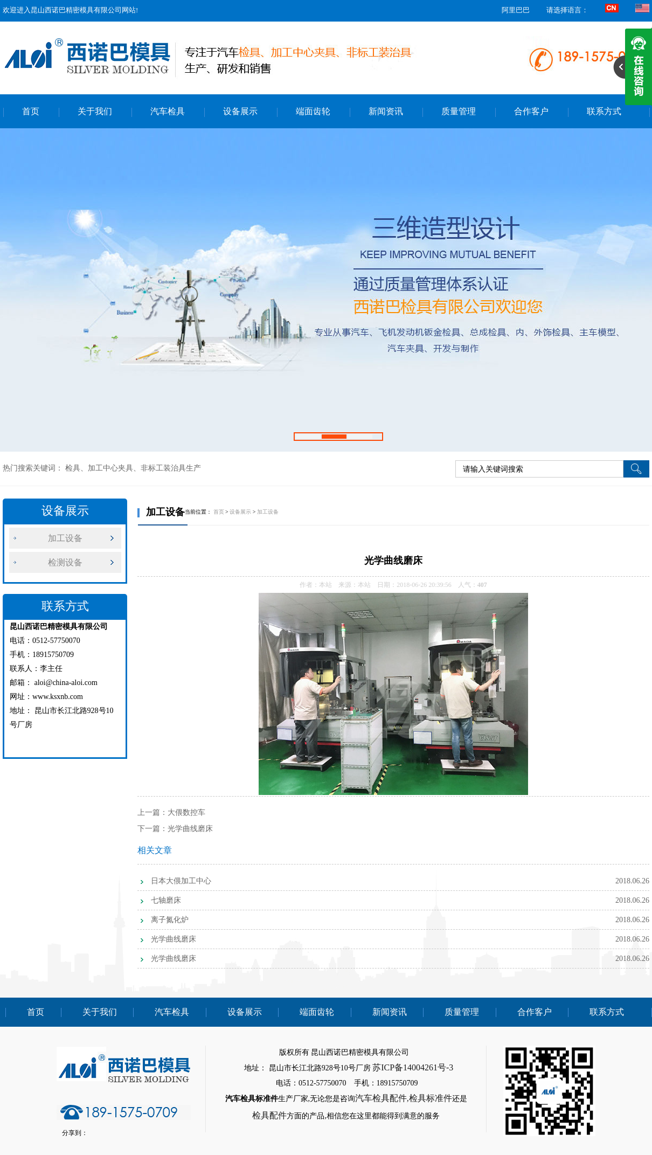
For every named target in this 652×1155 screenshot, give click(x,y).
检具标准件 (430, 1098)
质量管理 (458, 111)
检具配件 (269, 1115)
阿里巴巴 (516, 10)
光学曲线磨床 (190, 829)
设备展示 (240, 111)
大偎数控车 (186, 812)
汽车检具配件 (381, 1098)
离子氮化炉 (170, 920)
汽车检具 (167, 111)
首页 (30, 111)
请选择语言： (567, 10)
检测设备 (65, 562)
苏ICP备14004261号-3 (412, 1067)
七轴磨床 (166, 900)
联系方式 (604, 111)
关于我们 (95, 111)
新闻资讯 (386, 111)
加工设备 (65, 538)
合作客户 (531, 111)
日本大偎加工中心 (181, 881)
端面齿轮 (313, 111)
